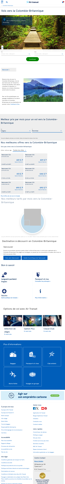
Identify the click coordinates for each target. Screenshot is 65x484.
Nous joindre (38, 447)
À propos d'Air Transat (7, 396)
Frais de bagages (5, 410)
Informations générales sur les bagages (43, 438)
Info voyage (4, 404)
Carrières (3, 419)
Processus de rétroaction (8, 432)
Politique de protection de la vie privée (11, 451)
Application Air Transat (39, 399)
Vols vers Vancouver (12, 244)
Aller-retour (5, 150)
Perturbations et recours (8, 457)
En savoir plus (8, 320)
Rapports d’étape (5, 429)
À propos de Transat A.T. (7, 399)
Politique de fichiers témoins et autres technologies (15, 454)
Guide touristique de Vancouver (35, 244)
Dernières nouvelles (38, 430)
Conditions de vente (6, 449)
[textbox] (16, 53)
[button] (5, 47)
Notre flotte (4, 407)
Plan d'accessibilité (6, 426)
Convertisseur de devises (40, 418)
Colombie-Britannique (8, 5)
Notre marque (5, 401)
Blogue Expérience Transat (40, 402)
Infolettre (35, 405)
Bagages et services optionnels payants (11, 470)
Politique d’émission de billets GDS (10, 472)
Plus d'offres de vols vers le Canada (10, 182)
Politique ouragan (38, 421)
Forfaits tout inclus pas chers (41, 427)
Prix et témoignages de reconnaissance (11, 416)
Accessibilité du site (6, 435)
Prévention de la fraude (7, 480)
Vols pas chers (37, 424)
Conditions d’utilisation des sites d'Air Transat (13, 460)
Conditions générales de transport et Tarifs (12, 446)
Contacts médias (37, 410)
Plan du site (4, 438)
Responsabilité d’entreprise (8, 413)
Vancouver (5, 70)
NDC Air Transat (37, 432)
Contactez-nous (37, 407)
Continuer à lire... (15, 104)
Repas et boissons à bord (39, 435)
